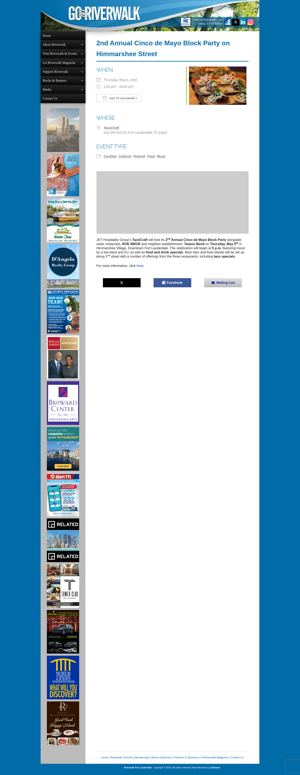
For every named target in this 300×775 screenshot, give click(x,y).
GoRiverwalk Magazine (214, 760)
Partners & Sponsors (186, 760)
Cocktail (110, 156)
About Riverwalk (54, 45)
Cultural (125, 156)
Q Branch (215, 771)
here (140, 266)
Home (47, 35)
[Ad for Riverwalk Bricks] (63, 178)
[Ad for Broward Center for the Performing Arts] (63, 406)
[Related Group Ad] (63, 543)
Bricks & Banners (55, 82)
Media (47, 92)
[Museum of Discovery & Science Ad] (63, 681)
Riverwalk (116, 760)
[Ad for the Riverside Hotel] (63, 726)
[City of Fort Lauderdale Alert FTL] (63, 498)
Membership (142, 760)
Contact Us (50, 101)
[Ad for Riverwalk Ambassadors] (63, 315)
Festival (139, 156)
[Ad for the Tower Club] (63, 589)
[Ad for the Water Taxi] (63, 223)
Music (161, 156)
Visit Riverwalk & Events (60, 54)
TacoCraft (111, 128)
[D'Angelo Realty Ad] (63, 269)
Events (128, 760)
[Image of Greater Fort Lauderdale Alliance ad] (63, 452)
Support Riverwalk (55, 73)
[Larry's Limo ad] (63, 635)
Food (151, 156)
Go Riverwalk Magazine (59, 64)
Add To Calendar (119, 98)
